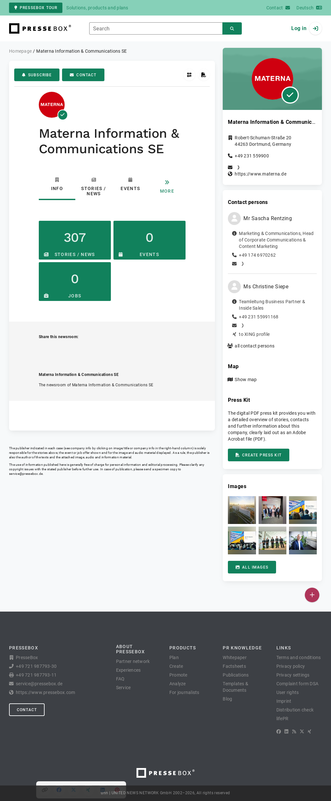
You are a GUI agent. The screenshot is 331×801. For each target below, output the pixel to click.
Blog (227, 698)
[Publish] (312, 595)
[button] (242, 510)
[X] (302, 731)
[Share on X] (74, 351)
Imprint (284, 701)
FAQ (120, 678)
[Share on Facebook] (59, 351)
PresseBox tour (35, 7)
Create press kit (259, 455)
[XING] (309, 731)
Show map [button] (246, 379)
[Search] (232, 28)
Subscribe (37, 75)
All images (252, 567)
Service (123, 687)
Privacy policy (290, 666)
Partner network (133, 661)
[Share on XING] (88, 351)
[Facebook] (278, 731)
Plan (174, 657)
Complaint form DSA (297, 683)
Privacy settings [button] (293, 675)
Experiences (128, 670)
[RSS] (294, 731)
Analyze (177, 683)
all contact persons (254, 345)
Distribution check (295, 709)
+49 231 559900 (252, 155)
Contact (83, 75)
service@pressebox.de (26, 473)
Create (176, 666)
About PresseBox (130, 649)
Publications (236, 675)
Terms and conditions (298, 657)
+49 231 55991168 (258, 316)
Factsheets (234, 666)
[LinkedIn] (286, 731)
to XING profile (254, 334)
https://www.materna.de (260, 173)
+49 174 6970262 (257, 255)
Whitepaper (235, 657)
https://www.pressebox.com (45, 692)
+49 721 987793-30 (36, 666)
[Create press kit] (204, 75)
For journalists (184, 692)
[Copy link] (45, 351)
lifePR (282, 718)
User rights (287, 692)
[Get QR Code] (189, 75)
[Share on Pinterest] (117, 351)
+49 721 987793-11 (36, 675)
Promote (178, 675)
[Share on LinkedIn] (103, 351)
